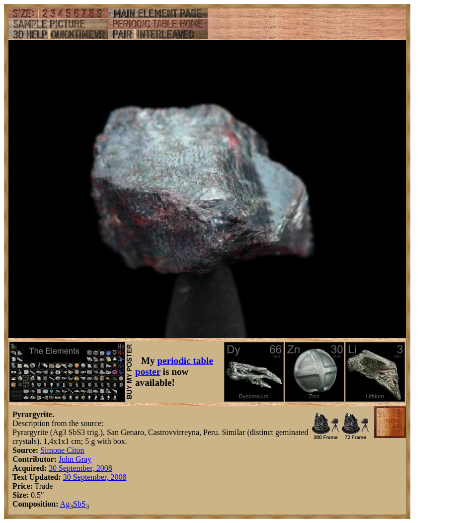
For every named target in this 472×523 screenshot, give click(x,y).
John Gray (75, 459)
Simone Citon (62, 450)
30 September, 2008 (80, 468)
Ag (65, 504)
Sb (77, 504)
